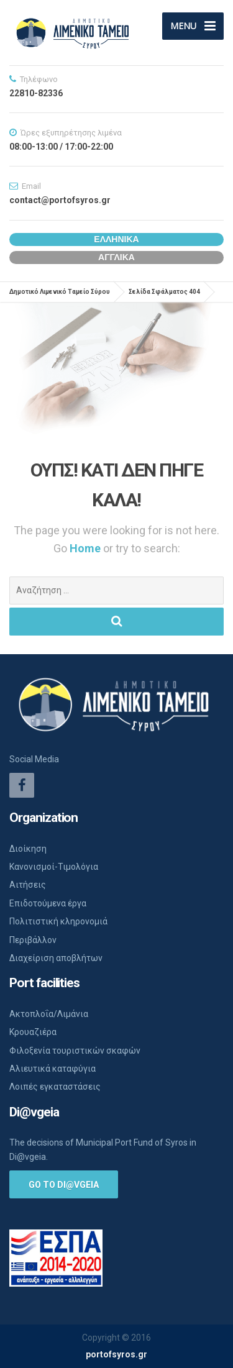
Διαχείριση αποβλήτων (56, 958)
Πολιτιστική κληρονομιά (58, 921)
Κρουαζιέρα (33, 1032)
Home (86, 548)
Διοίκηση (28, 849)
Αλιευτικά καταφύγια (52, 1069)
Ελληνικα (116, 239)
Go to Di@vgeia (64, 1185)
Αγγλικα (116, 257)
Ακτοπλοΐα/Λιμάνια (48, 1014)
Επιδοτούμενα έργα (47, 903)
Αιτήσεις (27, 885)
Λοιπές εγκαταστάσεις (55, 1087)
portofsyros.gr (116, 1354)
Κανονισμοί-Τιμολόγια (53, 867)
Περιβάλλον (33, 940)
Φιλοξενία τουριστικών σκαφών (74, 1051)
